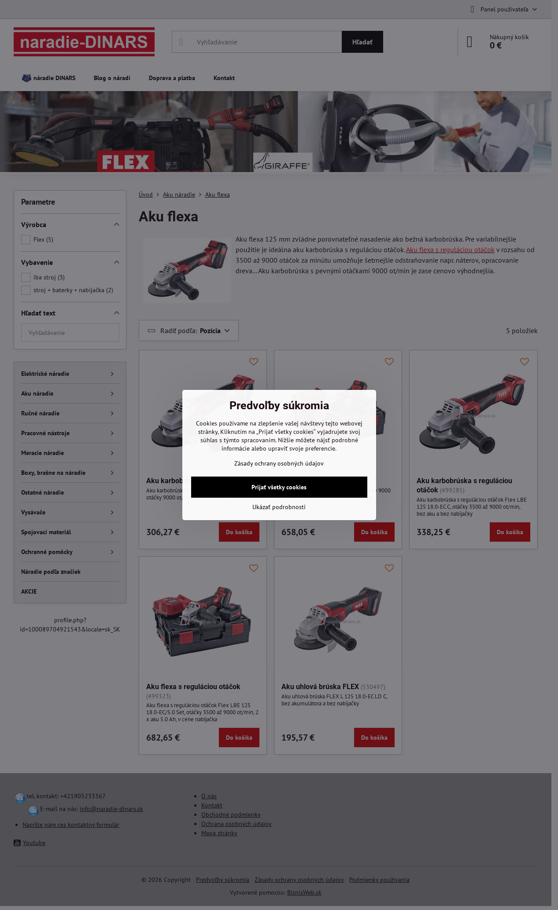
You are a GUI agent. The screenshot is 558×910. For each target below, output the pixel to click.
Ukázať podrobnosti (279, 507)
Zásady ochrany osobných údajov (279, 463)
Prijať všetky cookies (279, 487)
